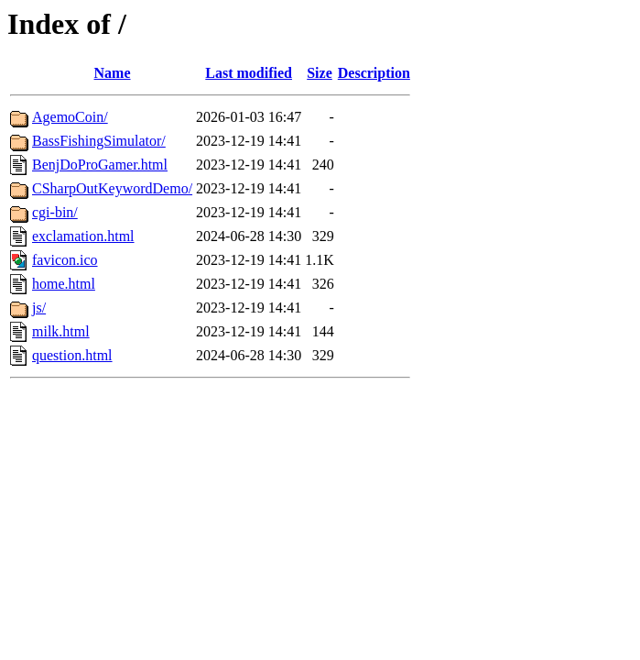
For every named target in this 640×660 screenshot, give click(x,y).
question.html (72, 355)
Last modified (248, 73)
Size (319, 73)
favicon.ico (65, 260)
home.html (63, 284)
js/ (39, 307)
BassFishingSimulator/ (99, 140)
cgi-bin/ (55, 212)
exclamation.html (83, 236)
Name (112, 73)
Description (374, 73)
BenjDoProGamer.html (100, 164)
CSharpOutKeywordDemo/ (112, 188)
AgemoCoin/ (70, 117)
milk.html (61, 331)
